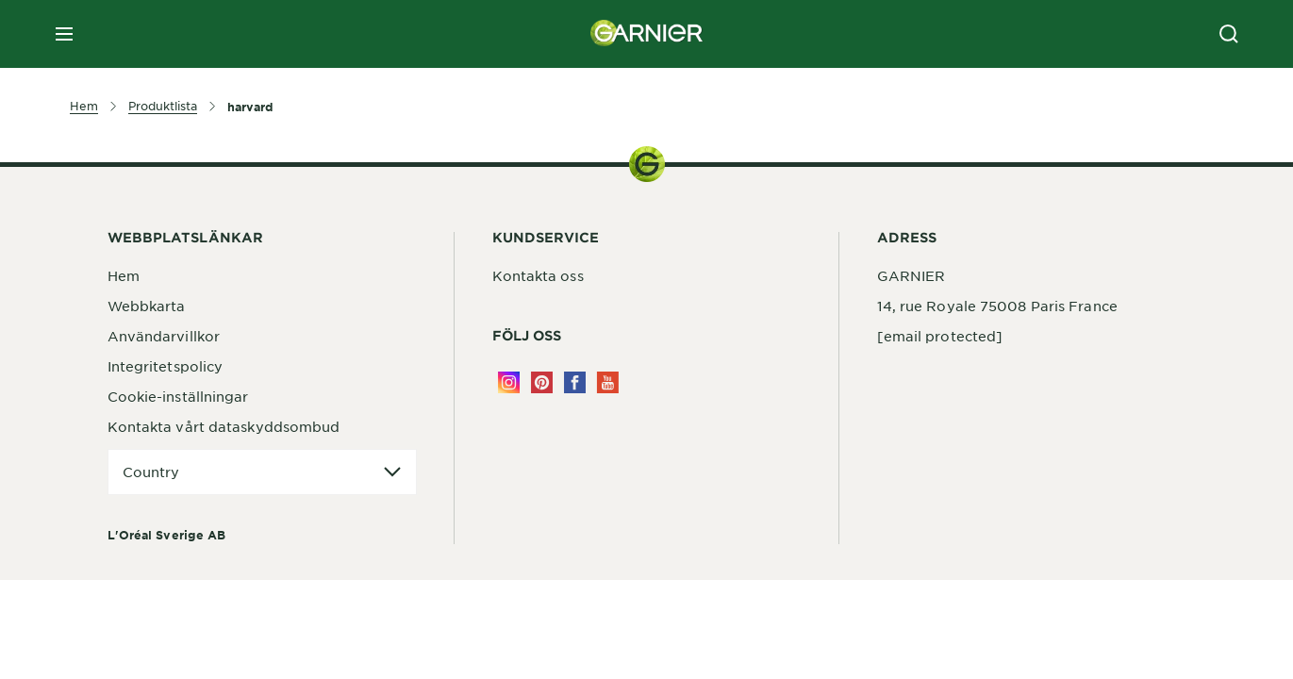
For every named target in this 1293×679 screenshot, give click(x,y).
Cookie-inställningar (178, 396)
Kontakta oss (538, 275)
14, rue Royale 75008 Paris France (997, 305)
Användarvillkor (164, 335)
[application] (262, 472)
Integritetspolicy (166, 365)
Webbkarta (147, 305)
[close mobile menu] (64, 34)
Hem (124, 275)
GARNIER (911, 275)
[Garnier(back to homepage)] (647, 34)
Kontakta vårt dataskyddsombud (224, 426)
